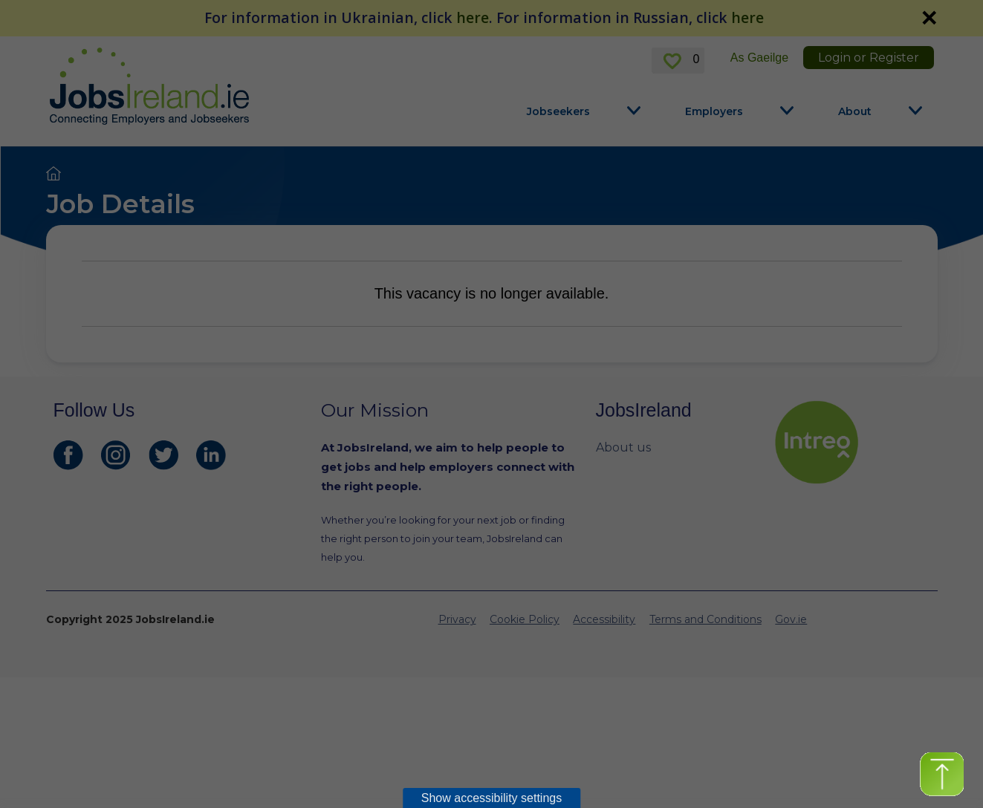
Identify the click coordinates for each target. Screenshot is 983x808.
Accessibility (604, 619)
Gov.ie (791, 619)
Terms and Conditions (705, 619)
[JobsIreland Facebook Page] (68, 455)
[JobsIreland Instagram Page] (116, 455)
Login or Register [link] (868, 57)
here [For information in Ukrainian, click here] (472, 17)
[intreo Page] (852, 442)
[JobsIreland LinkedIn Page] (211, 455)
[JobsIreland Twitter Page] (163, 455)
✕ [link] (929, 18)
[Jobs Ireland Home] (149, 86)
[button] (941, 774)
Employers (714, 111)
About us (623, 447)
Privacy (457, 619)
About (855, 111)
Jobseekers (558, 111)
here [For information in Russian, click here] (747, 17)
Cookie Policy (524, 619)
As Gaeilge (759, 57)
